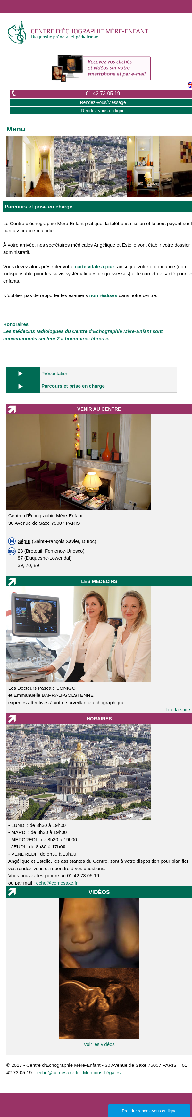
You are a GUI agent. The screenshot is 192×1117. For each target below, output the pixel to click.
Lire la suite (178, 709)
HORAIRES (99, 718)
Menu (15, 129)
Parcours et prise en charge (73, 386)
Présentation (54, 373)
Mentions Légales (102, 1072)
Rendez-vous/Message (103, 102)
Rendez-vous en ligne (102, 110)
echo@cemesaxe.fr (57, 882)
